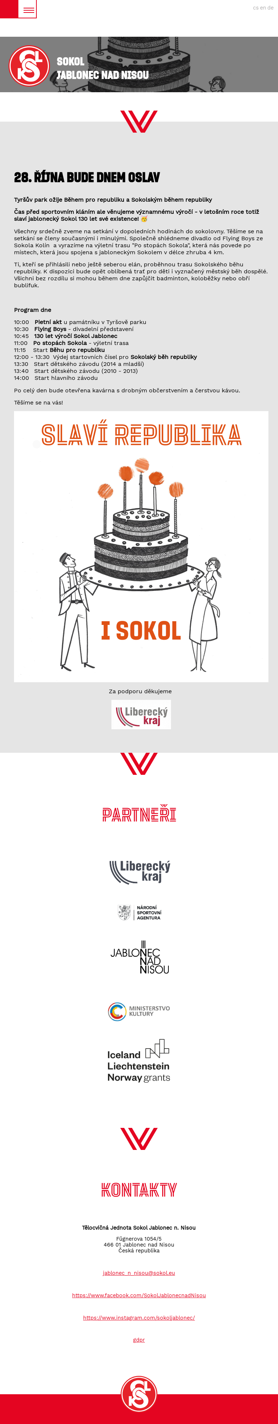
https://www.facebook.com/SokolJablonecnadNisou (139, 1295)
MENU (27, 9)
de (270, 8)
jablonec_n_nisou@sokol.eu (139, 1273)
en (263, 8)
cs (256, 8)
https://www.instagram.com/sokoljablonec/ (139, 1318)
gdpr (139, 1340)
